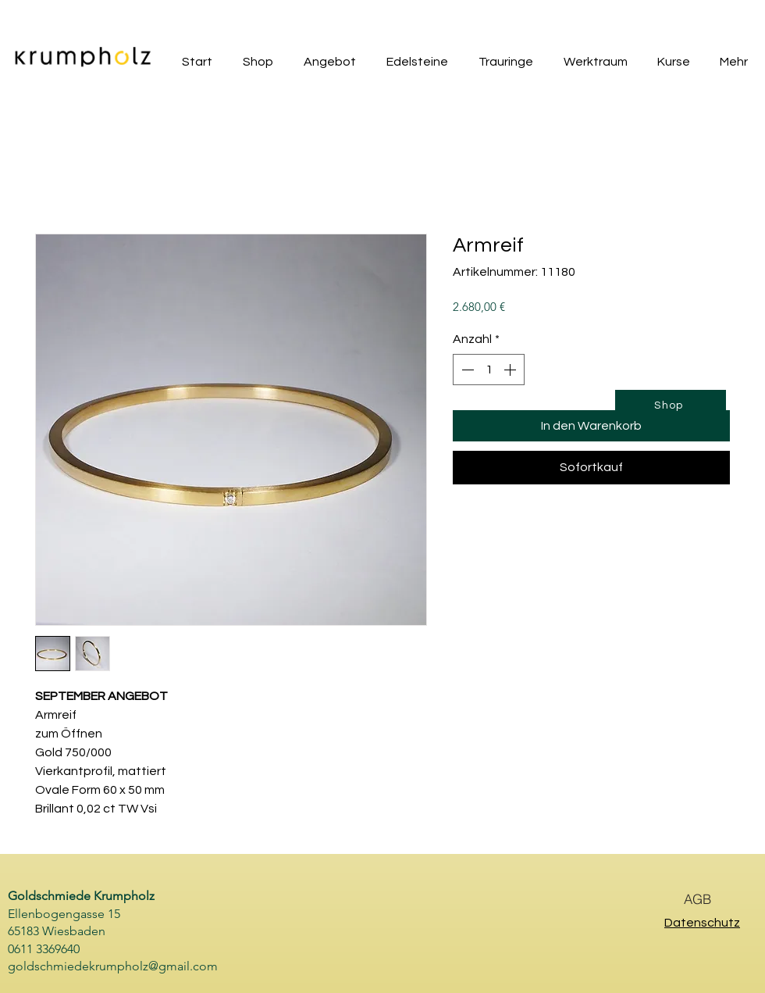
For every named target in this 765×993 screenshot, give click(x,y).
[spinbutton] (488, 369)
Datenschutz (702, 922)
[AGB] (697, 898)
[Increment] (511, 369)
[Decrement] (466, 369)
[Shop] (670, 405)
